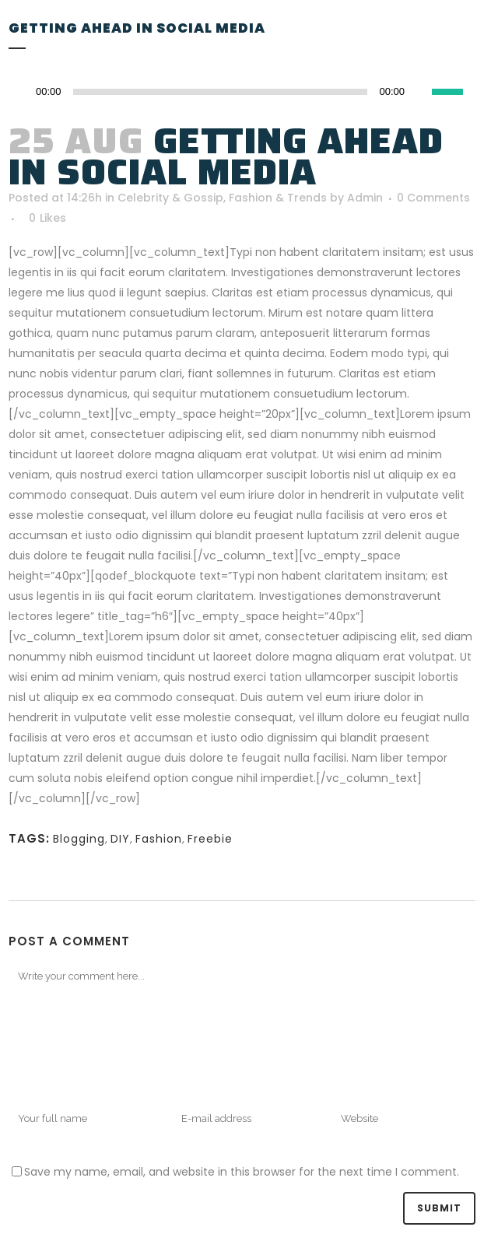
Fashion (158, 839)
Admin (365, 197)
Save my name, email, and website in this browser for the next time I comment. (241, 1172)
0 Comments (433, 197)
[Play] (25, 92)
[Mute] (420, 92)
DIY (120, 839)
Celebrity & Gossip (170, 197)
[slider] (453, 90)
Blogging (79, 839)
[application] (242, 91)
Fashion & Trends (278, 197)
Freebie (210, 839)
